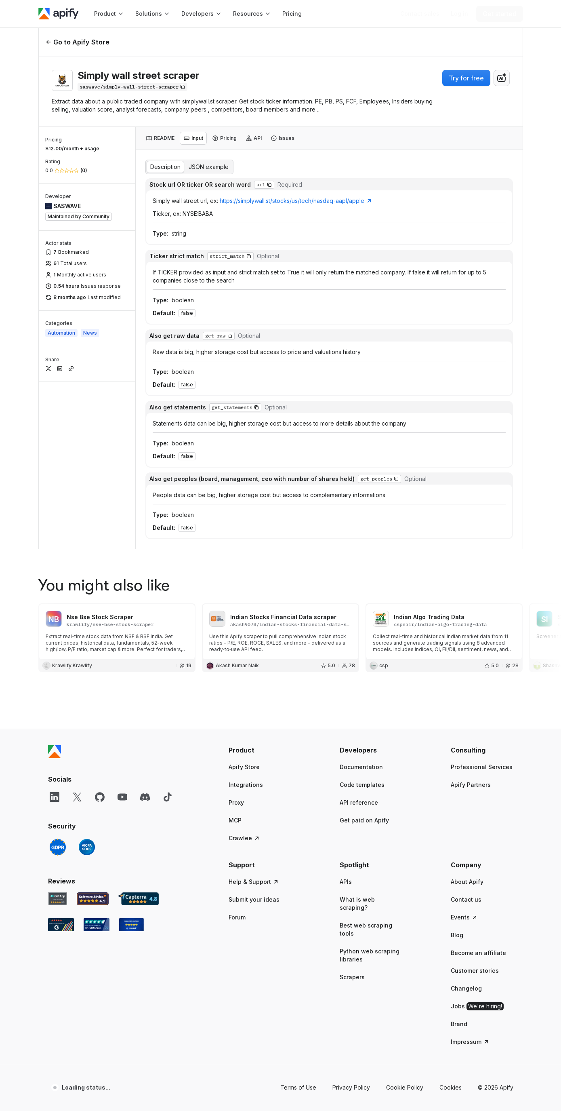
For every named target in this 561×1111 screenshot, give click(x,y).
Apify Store (244, 599)
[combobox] (502, 78)
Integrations (246, 617)
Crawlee (244, 670)
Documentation (361, 599)
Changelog (466, 821)
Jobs (477, 839)
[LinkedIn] (54, 629)
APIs (346, 714)
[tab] (160, 138)
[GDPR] (57, 679)
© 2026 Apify (495, 920)
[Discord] (145, 629)
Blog (457, 767)
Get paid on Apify (364, 652)
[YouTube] (122, 629)
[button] (260, 583)
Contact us (466, 732)
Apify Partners (471, 617)
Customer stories (475, 803)
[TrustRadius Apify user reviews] (96, 757)
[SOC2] (87, 679)
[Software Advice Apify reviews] (93, 731)
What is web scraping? (357, 736)
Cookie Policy (404, 920)
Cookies (450, 920)
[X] (77, 629)
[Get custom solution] (419, 13)
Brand (459, 856)
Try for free (466, 78)
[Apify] (58, 13)
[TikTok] (167, 629)
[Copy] (133, 87)
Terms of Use (298, 920)
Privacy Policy (351, 920)
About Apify (467, 714)
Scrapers (352, 809)
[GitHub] (99, 629)
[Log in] (459, 13)
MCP (235, 652)
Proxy (236, 635)
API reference (359, 635)
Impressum (470, 874)
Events (464, 749)
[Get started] (499, 14)
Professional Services (482, 599)
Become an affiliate (478, 785)
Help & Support (254, 714)
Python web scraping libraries (369, 787)
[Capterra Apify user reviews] (138, 731)
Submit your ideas (254, 732)
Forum (237, 749)
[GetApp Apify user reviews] (57, 731)
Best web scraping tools (366, 762)
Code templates (362, 617)
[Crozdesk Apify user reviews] (131, 757)
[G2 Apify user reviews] (61, 757)
